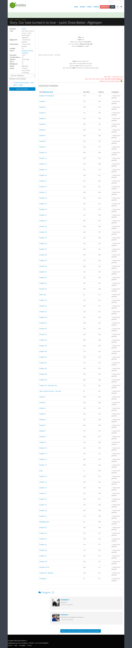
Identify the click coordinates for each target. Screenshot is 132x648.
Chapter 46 (43, 363)
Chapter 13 (43, 170)
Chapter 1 (42, 101)
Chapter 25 (43, 238)
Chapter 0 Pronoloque (46, 96)
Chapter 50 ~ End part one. (48, 385)
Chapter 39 (43, 323)
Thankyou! (42, 579)
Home (76, 7)
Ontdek (82, 7)
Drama (30, 51)
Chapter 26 (43, 243)
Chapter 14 (43, 175)
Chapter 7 (42, 135)
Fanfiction (25, 53)
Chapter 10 (43, 152)
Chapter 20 (43, 209)
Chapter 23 (43, 226)
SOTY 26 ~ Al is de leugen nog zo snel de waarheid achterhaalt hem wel (68, 15)
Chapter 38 (43, 317)
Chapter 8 (42, 141)
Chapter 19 (43, 204)
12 (22, 62)
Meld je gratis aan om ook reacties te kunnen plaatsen (80, 631)
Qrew (15, 15)
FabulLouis (64, 615)
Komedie (25, 51)
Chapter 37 (43, 312)
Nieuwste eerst (48, 92)
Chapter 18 (43, 198)
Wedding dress (44, 522)
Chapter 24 (43, 232)
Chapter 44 (43, 351)
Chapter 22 (43, 221)
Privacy (29, 645)
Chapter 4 (42, 118)
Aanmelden (104, 7)
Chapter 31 (43, 272)
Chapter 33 (43, 283)
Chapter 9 (42, 147)
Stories (23, 19)
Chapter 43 (43, 346)
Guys (41, 471)
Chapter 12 (43, 164)
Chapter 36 (43, 306)
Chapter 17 (43, 192)
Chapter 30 (43, 266)
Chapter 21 (43, 215)
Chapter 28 (43, 255)
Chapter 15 (43, 181)
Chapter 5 (42, 124)
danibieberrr (65, 600)
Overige (96, 7)
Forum (89, 7)
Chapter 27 (43, 249)
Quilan (24, 29)
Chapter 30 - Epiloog (46, 573)
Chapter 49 (43, 380)
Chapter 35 (43, 300)
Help (15, 645)
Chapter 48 (43, 374)
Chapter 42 (43, 340)
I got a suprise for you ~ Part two (50, 391)
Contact (10, 645)
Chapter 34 (43, 289)
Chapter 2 (42, 107)
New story (42, 294)
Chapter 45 (43, 357)
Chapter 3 (42, 113)
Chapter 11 (43, 158)
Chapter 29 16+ (44, 567)
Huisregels (22, 645)
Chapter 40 (43, 329)
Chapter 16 (43, 187)
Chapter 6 (42, 130)
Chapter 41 (43, 334)
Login (112, 7)
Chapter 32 (43, 277)
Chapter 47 (43, 368)
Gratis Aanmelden (22, 89)
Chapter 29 (43, 260)
